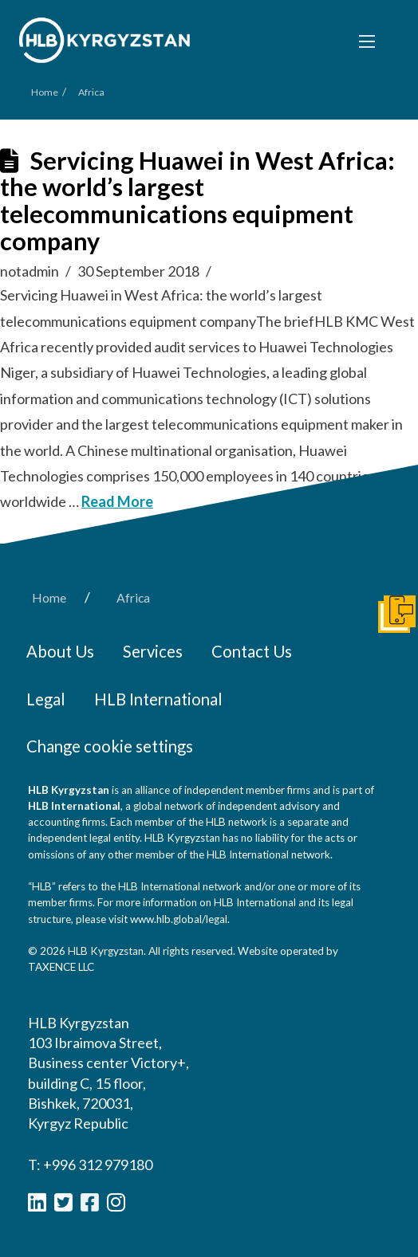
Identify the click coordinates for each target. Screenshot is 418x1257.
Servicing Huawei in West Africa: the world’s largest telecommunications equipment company (197, 201)
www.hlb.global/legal (178, 919)
